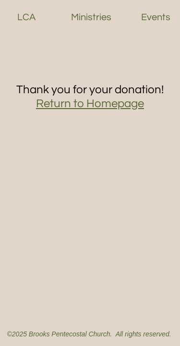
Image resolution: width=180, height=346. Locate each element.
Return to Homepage (90, 104)
